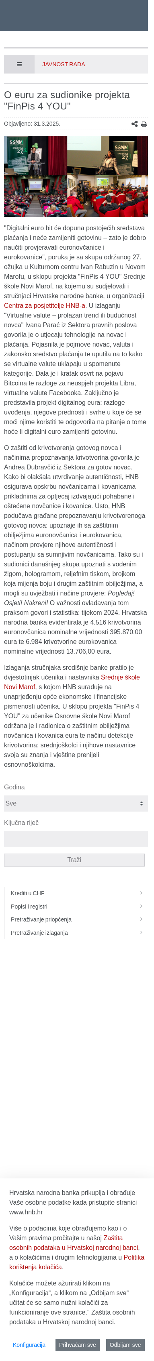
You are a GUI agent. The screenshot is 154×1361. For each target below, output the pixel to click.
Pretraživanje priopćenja (79, 919)
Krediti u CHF (79, 893)
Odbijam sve (125, 1345)
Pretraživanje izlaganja (79, 933)
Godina (14, 787)
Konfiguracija (29, 1345)
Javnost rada (63, 64)
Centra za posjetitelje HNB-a (44, 305)
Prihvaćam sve (77, 1345)
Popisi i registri (79, 906)
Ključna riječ (21, 822)
